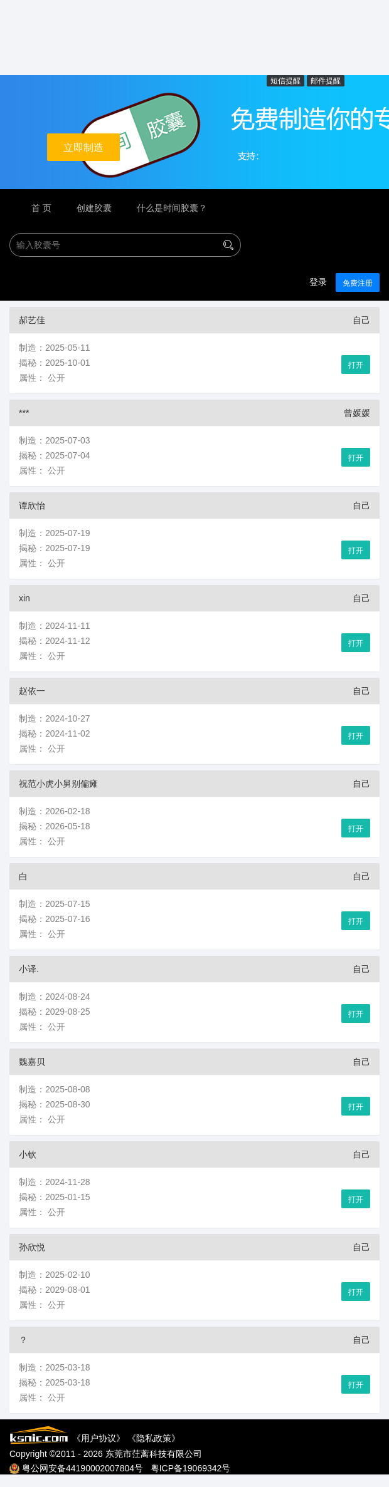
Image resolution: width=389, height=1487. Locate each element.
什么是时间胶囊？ (172, 208)
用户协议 (98, 1438)
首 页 (41, 208)
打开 (355, 365)
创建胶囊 (94, 208)
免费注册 (358, 283)
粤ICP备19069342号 (191, 1468)
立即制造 (83, 147)
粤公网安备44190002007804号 (82, 1468)
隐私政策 (153, 1438)
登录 (318, 282)
